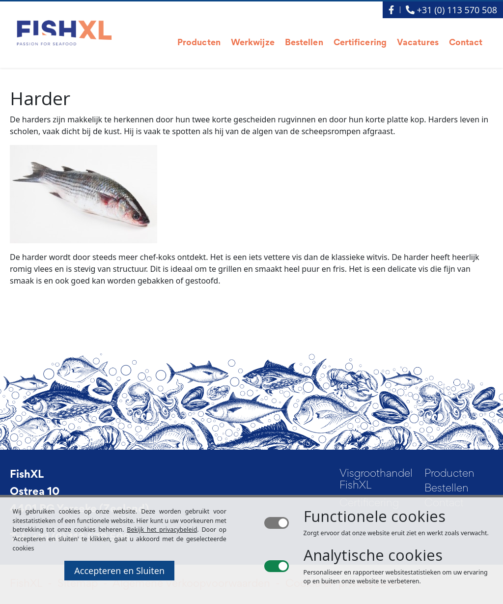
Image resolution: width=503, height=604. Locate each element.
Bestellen (304, 43)
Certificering (360, 43)
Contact (466, 43)
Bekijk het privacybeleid (162, 529)
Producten (199, 43)
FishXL (27, 475)
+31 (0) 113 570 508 (451, 10)
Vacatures (418, 43)
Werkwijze (253, 43)
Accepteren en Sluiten (119, 570)
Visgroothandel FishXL (372, 480)
